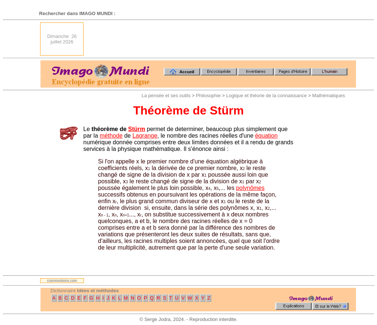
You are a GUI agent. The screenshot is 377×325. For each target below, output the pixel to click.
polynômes (250, 188)
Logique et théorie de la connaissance (266, 95)
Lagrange (145, 136)
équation (266, 136)
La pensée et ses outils (165, 95)
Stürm (136, 129)
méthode (111, 136)
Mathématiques (328, 95)
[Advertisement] (222, 39)
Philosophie (208, 95)
